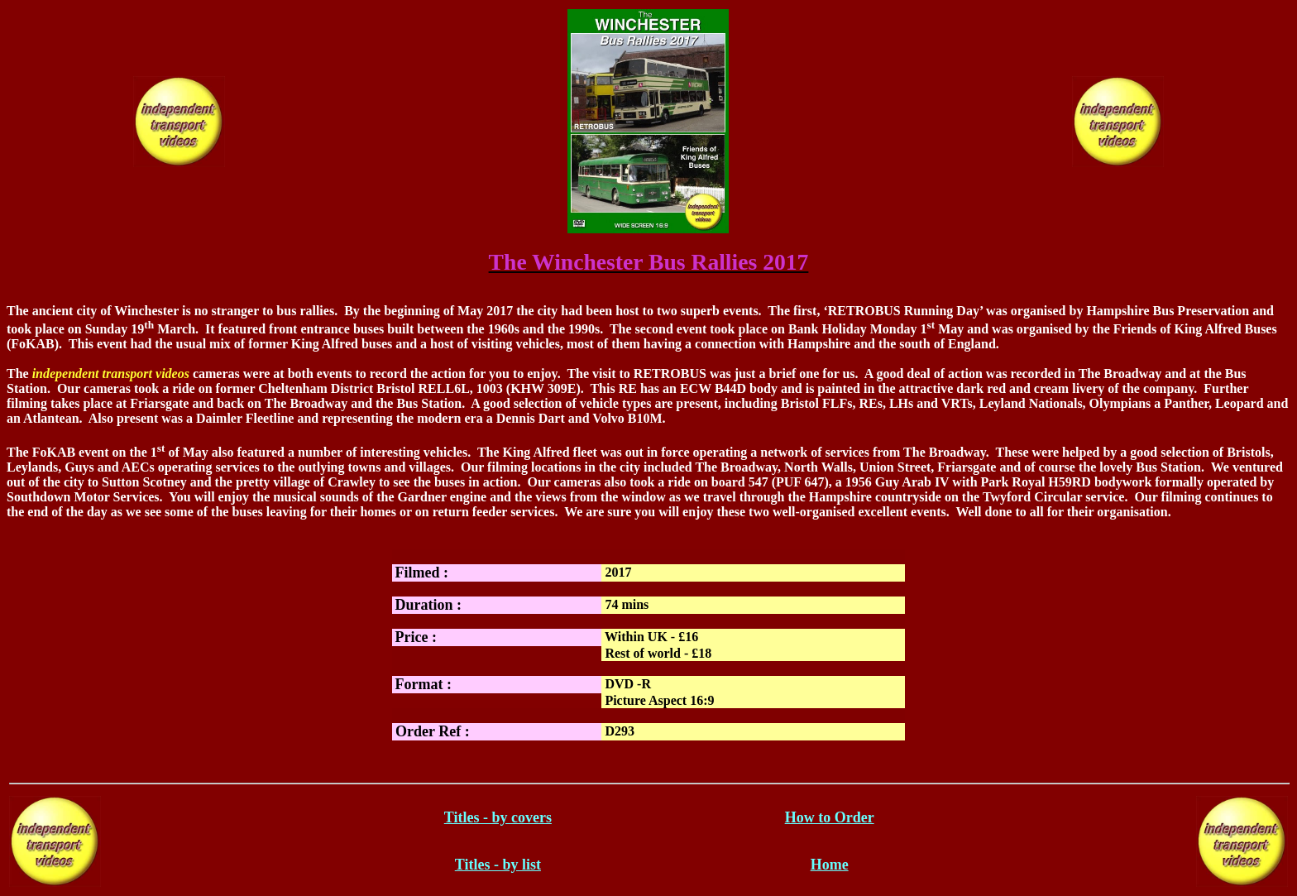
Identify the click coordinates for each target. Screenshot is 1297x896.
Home (830, 864)
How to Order (829, 817)
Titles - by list (498, 864)
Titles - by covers (498, 817)
